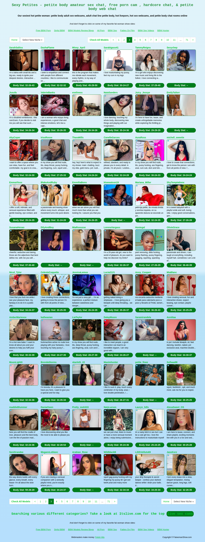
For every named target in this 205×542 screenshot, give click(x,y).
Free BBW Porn (43, 30)
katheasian (47, 317)
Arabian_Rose (80, 452)
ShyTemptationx (175, 182)
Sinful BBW (59, 30)
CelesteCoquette (50, 272)
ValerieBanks (48, 92)
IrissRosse (46, 137)
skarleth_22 (78, 362)
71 (187, 40)
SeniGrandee (16, 452)
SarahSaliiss (16, 47)
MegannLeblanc (49, 452)
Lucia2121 (109, 272)
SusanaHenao (17, 227)
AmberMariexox (18, 317)
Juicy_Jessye (142, 92)
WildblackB (110, 452)
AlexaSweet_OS (175, 407)
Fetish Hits (100, 537)
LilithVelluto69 (143, 452)
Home (14, 40)
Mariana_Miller (143, 182)
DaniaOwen (47, 407)
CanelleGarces (112, 137)
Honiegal (140, 227)
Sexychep (172, 47)
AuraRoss (140, 137)
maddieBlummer (18, 407)
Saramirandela (143, 317)
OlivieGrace (173, 227)
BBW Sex (112, 30)
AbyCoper (14, 137)
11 (174, 40)
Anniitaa (171, 317)
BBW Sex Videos (146, 30)
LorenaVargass (112, 227)
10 (167, 40)
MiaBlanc (172, 272)
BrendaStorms (48, 362)
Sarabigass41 (111, 47)
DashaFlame (47, 47)
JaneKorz (172, 452)
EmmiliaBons (79, 182)
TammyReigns (143, 47)
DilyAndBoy (47, 227)
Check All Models (99, 40)
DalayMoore (110, 317)
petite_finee (141, 362)
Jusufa (13, 92)
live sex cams (180, 514)
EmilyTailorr (173, 92)
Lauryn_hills (142, 407)
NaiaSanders (111, 92)
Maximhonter (111, 362)
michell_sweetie (175, 137)
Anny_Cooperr (143, 272)
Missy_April (78, 47)
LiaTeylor (77, 317)
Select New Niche (32, 40)
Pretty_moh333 (80, 407)
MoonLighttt (16, 362)
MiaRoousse (79, 227)
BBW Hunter (163, 30)
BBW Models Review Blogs (81, 30)
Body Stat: (23, 85)
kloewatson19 (111, 182)
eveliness (77, 92)
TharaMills (78, 137)
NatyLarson (110, 407)
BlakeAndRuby (49, 182)
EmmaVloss (15, 182)
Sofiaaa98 (172, 362)
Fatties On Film (127, 30)
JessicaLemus (80, 272)
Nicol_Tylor (15, 272)
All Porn (101, 30)
